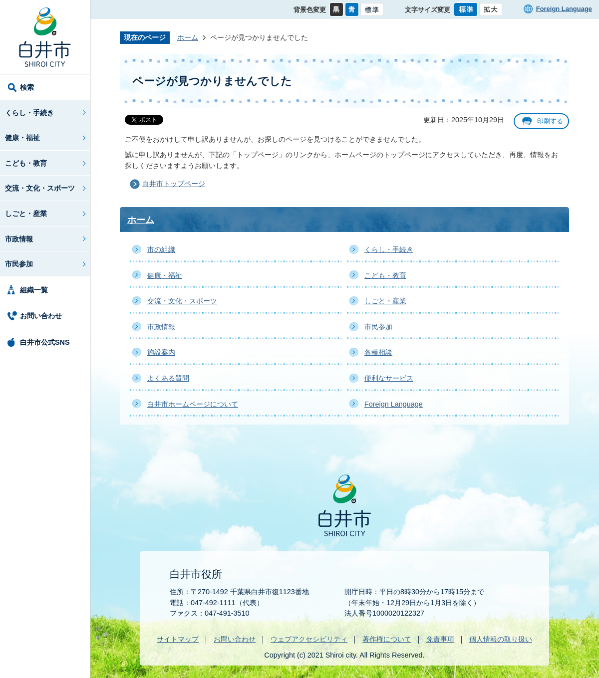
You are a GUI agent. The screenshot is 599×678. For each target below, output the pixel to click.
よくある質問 (168, 378)
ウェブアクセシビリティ (309, 639)
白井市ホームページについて (192, 404)
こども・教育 (26, 163)
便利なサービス (388, 378)
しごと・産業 (26, 214)
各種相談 (378, 352)
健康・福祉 (22, 138)
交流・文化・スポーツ (40, 188)
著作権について (386, 639)
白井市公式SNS (45, 342)
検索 (27, 87)
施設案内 (161, 352)
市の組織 (161, 249)
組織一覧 (34, 290)
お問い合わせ (41, 316)
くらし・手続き (29, 113)
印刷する (550, 121)
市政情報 (19, 239)
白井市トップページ (173, 184)
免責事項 (440, 639)
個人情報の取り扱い (500, 639)
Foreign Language (564, 8)
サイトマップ (178, 639)
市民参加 (19, 264)
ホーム (187, 37)
